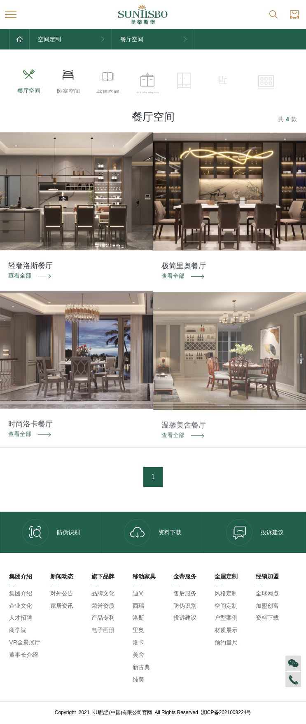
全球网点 (267, 593)
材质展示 (226, 630)
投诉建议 (255, 532)
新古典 (141, 667)
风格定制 (226, 593)
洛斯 (138, 617)
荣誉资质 (102, 605)
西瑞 (138, 605)
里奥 (138, 630)
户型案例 (226, 617)
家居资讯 (61, 605)
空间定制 (226, 605)
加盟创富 (267, 605)
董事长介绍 (23, 654)
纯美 (138, 679)
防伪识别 (51, 532)
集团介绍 (20, 593)
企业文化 (20, 605)
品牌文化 (102, 593)
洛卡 (138, 642)
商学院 (17, 630)
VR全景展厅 (24, 642)
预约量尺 (226, 642)
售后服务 (184, 593)
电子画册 (102, 630)
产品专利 (102, 617)
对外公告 (61, 593)
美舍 (138, 654)
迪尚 (138, 593)
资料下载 (153, 532)
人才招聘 (20, 617)
